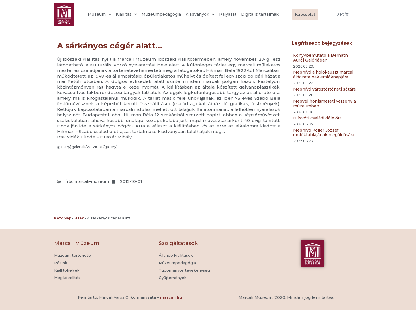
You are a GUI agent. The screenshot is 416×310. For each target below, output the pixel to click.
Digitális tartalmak (260, 14)
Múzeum (99, 14)
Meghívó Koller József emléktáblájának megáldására (323, 133)
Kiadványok (200, 14)
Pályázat (227, 14)
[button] (173, 278)
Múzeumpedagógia (161, 14)
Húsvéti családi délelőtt (317, 118)
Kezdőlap (62, 218)
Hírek (79, 218)
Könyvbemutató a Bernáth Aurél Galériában (320, 58)
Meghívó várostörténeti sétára (324, 89)
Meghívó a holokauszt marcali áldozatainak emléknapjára (323, 74)
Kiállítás (126, 14)
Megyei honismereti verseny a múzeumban (324, 104)
